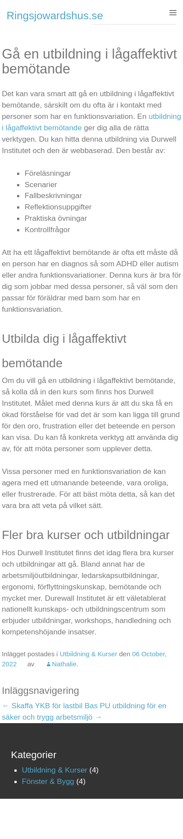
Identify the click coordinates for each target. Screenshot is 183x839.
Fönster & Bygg (48, 781)
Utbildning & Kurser (88, 654)
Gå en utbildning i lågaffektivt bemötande (89, 61)
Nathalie (64, 664)
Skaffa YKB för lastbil (42, 705)
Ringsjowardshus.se (55, 15)
